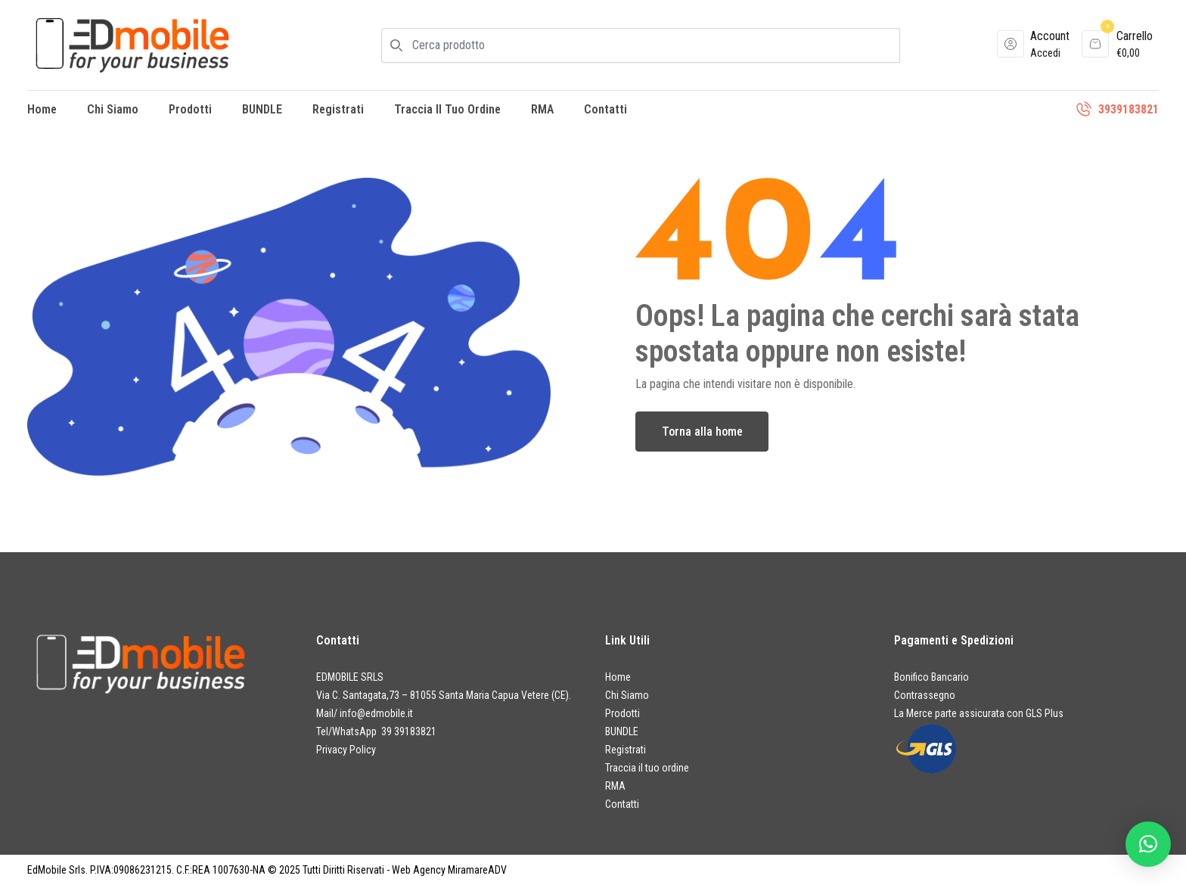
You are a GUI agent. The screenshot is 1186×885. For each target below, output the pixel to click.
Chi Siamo (112, 109)
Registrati (338, 109)
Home (42, 109)
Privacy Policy (346, 750)
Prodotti (190, 109)
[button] (1148, 844)
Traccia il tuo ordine (447, 109)
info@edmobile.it (376, 713)
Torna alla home (702, 431)
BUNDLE (262, 109)
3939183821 (1128, 109)
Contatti (605, 109)
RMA (542, 109)
